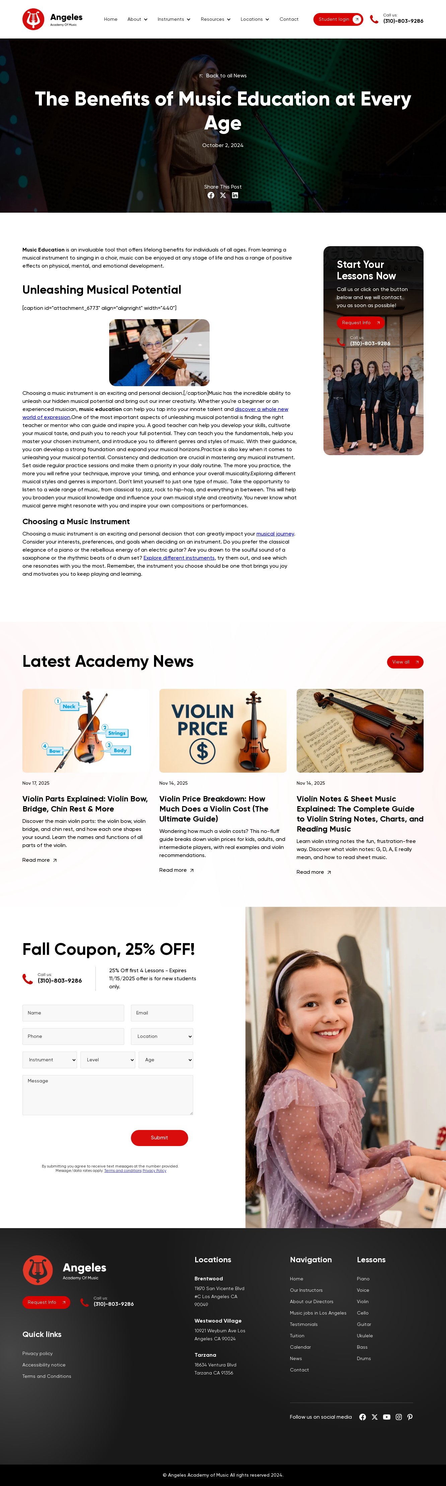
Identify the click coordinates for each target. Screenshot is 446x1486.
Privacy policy (37, 1353)
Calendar (300, 1347)
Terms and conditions (122, 1177)
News (296, 1358)
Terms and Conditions (46, 1376)
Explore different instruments (179, 558)
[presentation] (73, 1141)
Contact (289, 19)
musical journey (275, 534)
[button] (138, 19)
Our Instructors (306, 1290)
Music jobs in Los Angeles (318, 1313)
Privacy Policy (154, 1177)
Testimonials (304, 1324)
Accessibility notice (44, 1365)
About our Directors (311, 1301)
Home (111, 19)
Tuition (297, 1336)
